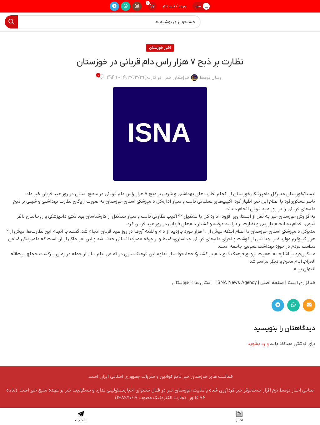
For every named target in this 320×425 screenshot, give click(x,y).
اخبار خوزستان (160, 47)
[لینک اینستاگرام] (137, 6)
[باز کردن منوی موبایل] (201, 6)
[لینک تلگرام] (114, 6)
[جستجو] (103, 21)
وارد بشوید (258, 344)
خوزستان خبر (177, 77)
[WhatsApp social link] (125, 6)
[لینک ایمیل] (309, 305)
